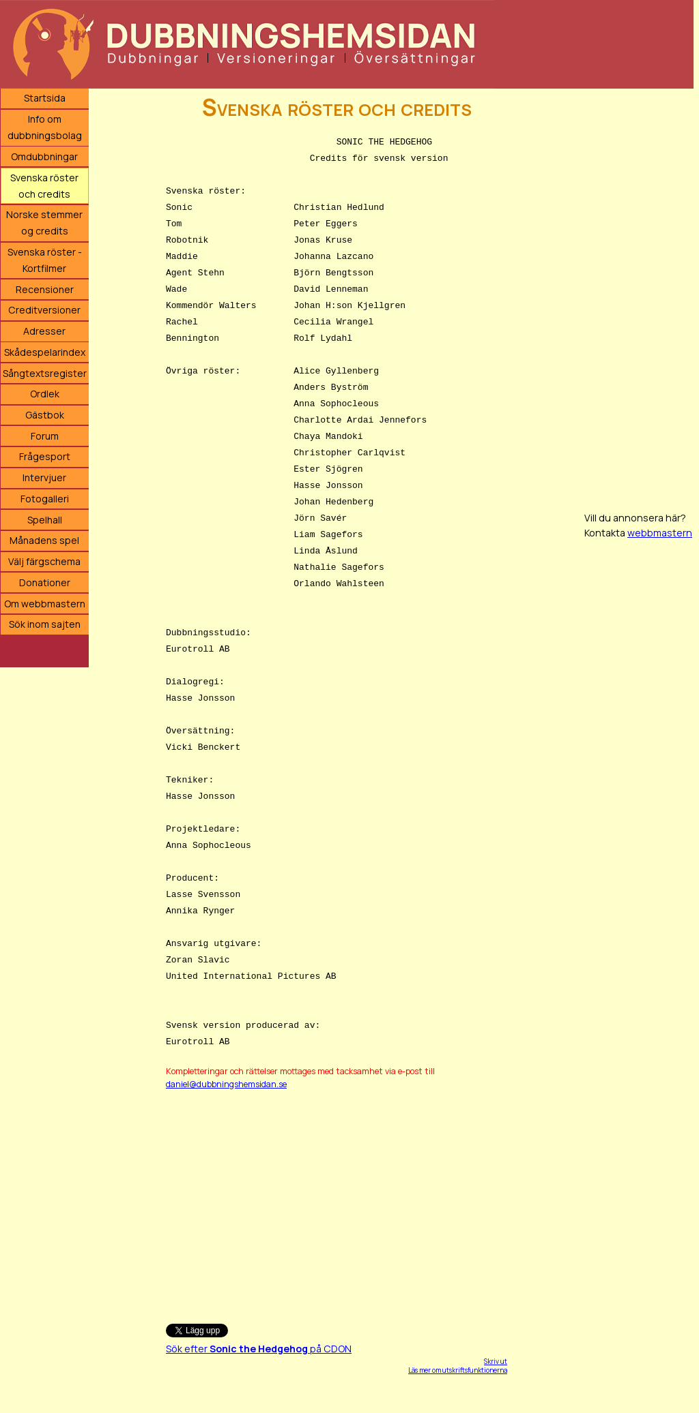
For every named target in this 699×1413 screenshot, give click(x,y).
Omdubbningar (44, 156)
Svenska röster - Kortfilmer (45, 260)
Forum (45, 435)
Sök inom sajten (45, 624)
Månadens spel (44, 540)
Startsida (45, 97)
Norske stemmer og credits (44, 222)
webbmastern (659, 532)
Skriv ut (495, 1361)
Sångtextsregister (45, 373)
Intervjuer (44, 477)
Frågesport (44, 456)
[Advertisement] (336, 1200)
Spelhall (44, 519)
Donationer (44, 582)
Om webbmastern (44, 603)
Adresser (44, 330)
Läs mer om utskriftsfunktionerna (457, 1370)
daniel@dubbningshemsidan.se (226, 1084)
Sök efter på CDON (259, 1348)
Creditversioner (44, 309)
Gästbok (44, 414)
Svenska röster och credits (44, 185)
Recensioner (45, 289)
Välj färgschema (44, 561)
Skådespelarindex (44, 352)
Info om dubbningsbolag (45, 127)
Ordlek (44, 393)
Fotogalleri (44, 498)
